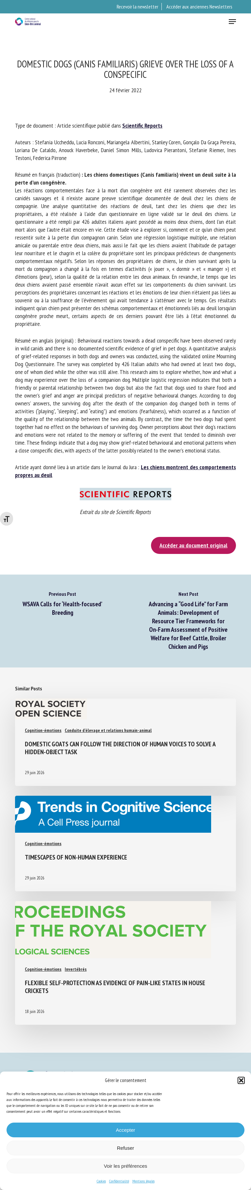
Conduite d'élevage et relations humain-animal (108, 730)
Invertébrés (76, 969)
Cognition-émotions (43, 730)
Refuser (125, 1148)
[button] (241, 1080)
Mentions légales (143, 1181)
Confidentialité (119, 1181)
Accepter (125, 1130)
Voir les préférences (125, 1166)
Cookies (101, 1181)
